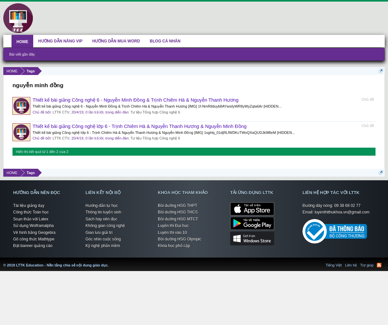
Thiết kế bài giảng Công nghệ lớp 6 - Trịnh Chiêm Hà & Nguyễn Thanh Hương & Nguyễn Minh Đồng (140, 126)
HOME (22, 41)
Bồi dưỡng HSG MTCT (178, 219)
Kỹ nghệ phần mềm (102, 245)
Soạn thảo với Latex (30, 219)
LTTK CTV (61, 112)
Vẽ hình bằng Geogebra (34, 232)
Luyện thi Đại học (173, 225)
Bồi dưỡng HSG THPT (177, 205)
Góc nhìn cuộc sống (103, 239)
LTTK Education (110, 261)
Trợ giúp (367, 265)
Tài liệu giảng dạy (28, 205)
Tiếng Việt (334, 265)
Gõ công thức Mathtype (33, 239)
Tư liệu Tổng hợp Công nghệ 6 (155, 112)
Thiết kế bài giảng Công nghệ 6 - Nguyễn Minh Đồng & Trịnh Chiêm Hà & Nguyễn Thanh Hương (135, 100)
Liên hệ (351, 265)
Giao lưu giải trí (98, 232)
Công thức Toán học (31, 212)
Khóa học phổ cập (174, 245)
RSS (379, 265)
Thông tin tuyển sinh (103, 212)
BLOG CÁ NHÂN (165, 41)
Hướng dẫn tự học (101, 205)
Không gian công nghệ (105, 225)
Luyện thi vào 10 (172, 232)
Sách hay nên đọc (101, 219)
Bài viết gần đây (22, 54)
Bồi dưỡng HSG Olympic (179, 239)
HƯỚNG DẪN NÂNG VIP (60, 41)
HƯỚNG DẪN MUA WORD (116, 41)
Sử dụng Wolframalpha (33, 225)
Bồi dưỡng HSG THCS (178, 212)
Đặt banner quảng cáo (32, 245)
